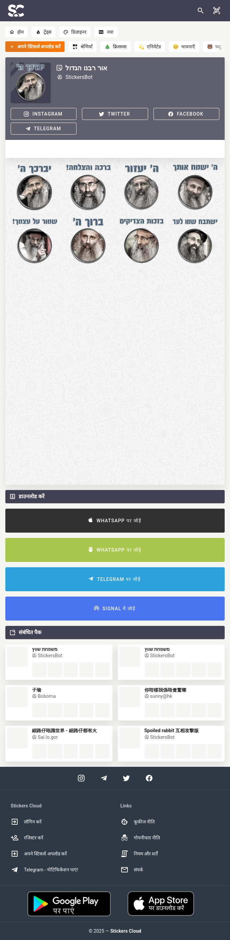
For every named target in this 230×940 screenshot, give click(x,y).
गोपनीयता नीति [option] (140, 838)
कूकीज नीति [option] (137, 822)
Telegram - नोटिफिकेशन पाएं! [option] (44, 870)
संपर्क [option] (131, 870)
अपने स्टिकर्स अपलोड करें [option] (39, 854)
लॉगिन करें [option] (26, 822)
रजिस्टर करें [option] (27, 838)
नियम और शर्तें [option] (139, 854)
